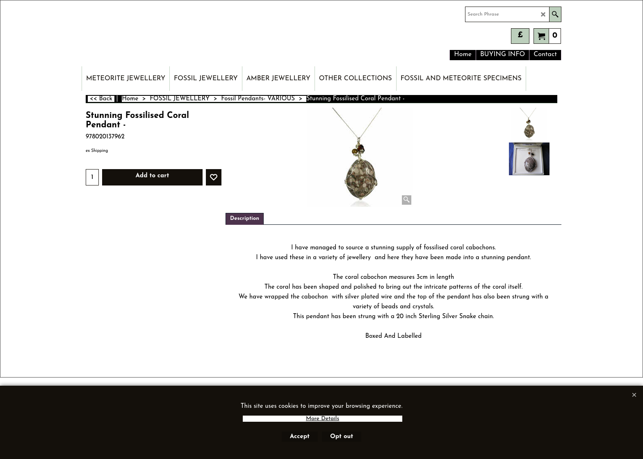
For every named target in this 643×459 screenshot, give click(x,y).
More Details (322, 419)
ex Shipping (97, 151)
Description (244, 218)
